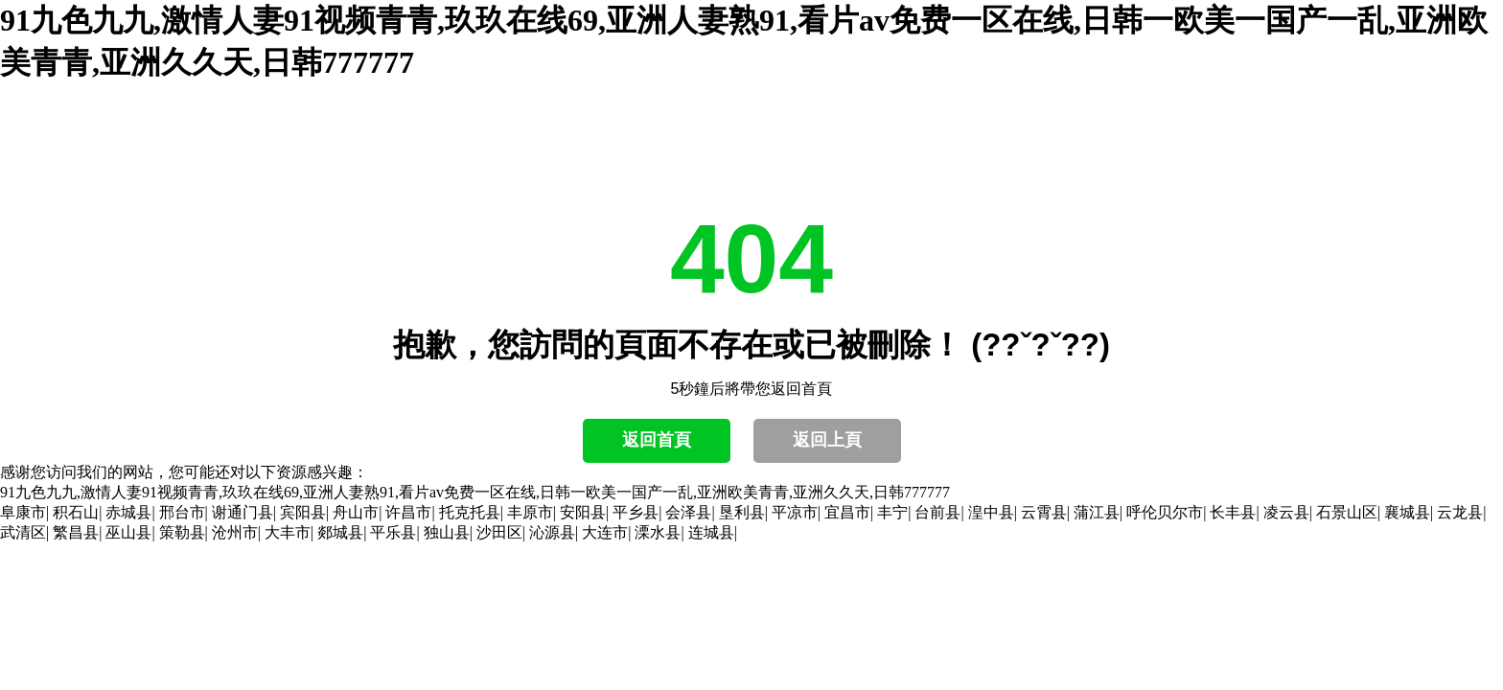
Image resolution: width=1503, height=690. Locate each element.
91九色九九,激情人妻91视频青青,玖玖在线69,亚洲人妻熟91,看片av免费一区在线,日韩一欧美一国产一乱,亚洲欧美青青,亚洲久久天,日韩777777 (475, 492)
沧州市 (235, 532)
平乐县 (393, 532)
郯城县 (340, 532)
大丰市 (288, 532)
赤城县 (128, 512)
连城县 (711, 532)
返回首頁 (656, 439)
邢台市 (182, 512)
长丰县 (1233, 512)
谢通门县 (242, 512)
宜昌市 (847, 512)
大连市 (605, 532)
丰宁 (892, 512)
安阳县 (583, 512)
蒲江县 (1097, 512)
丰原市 (530, 512)
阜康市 (23, 512)
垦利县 (742, 512)
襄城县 (1407, 512)
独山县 (447, 532)
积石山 (76, 512)
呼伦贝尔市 (1164, 512)
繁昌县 (76, 532)
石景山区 (1346, 512)
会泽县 (688, 512)
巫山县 (128, 532)
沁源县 (552, 532)
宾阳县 (303, 512)
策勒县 (182, 532)
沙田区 (499, 532)
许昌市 (408, 512)
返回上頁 (827, 439)
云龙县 (1460, 512)
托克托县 (469, 512)
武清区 (23, 532)
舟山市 (356, 512)
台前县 (937, 512)
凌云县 (1286, 512)
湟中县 (991, 512)
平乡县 (636, 512)
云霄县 (1044, 512)
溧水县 (658, 532)
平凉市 (795, 512)
